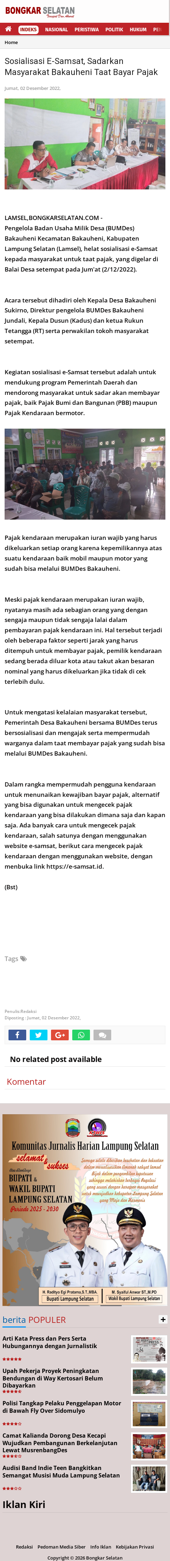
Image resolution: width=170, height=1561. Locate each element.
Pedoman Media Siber (62, 1547)
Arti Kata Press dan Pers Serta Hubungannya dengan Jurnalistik (49, 1342)
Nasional (56, 30)
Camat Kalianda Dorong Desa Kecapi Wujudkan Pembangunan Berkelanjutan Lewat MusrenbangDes (60, 1443)
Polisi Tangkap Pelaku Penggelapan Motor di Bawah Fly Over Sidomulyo (61, 1407)
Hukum (138, 30)
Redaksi (24, 1547)
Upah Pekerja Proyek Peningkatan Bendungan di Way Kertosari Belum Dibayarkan (52, 1378)
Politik (114, 30)
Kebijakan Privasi (135, 1547)
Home (11, 42)
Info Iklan (100, 1547)
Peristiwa (87, 30)
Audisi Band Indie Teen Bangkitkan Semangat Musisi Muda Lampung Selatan (61, 1471)
